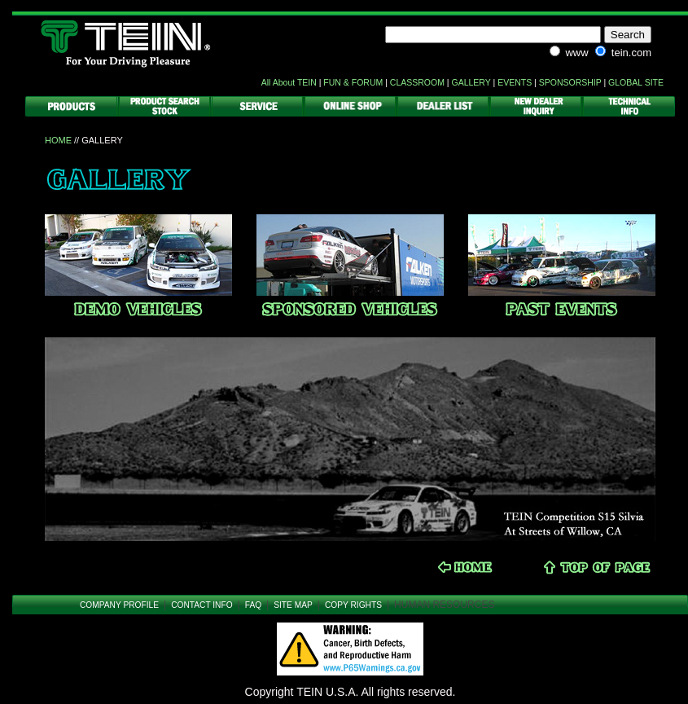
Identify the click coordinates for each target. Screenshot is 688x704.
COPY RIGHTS (353, 605)
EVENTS (514, 82)
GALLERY (471, 82)
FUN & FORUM (353, 82)
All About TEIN (289, 82)
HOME (58, 140)
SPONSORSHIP (570, 82)
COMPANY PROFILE (119, 605)
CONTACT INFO (201, 605)
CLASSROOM (417, 82)
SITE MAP (293, 605)
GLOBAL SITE (636, 82)
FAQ (253, 605)
